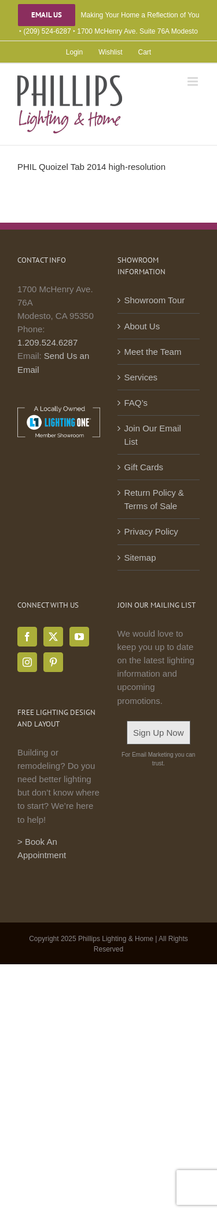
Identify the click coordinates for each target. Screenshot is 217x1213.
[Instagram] (27, 662)
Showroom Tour (154, 300)
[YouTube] (79, 637)
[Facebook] (27, 637)
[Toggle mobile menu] (193, 81)
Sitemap (140, 557)
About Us (142, 326)
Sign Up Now (158, 733)
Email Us (46, 15)
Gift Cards (144, 467)
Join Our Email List (152, 434)
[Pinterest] (53, 662)
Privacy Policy (151, 531)
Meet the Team (153, 352)
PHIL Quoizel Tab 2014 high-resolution (91, 167)
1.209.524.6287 (47, 342)
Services (141, 377)
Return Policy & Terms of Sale (154, 499)
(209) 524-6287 (47, 31)
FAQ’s (136, 403)
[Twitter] (53, 637)
